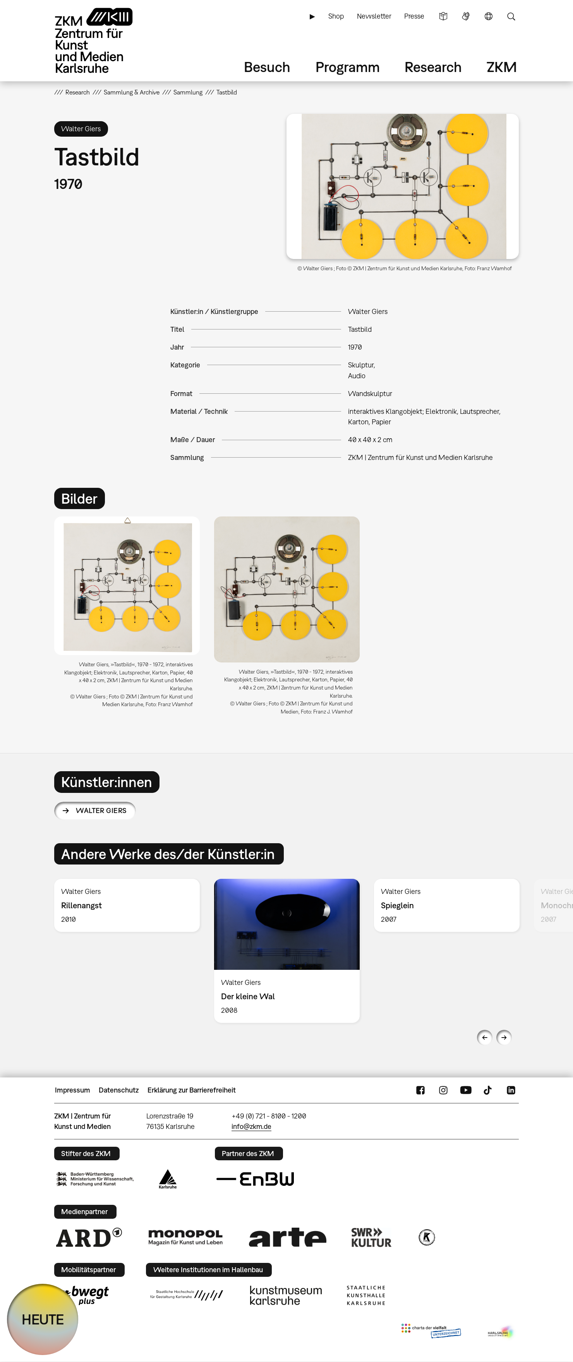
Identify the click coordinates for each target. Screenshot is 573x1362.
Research (433, 66)
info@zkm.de (251, 1126)
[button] (402, 186)
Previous (484, 1037)
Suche (511, 16)
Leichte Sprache (443, 16)
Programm (348, 66)
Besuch (267, 66)
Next (504, 1037)
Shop (336, 16)
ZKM (502, 66)
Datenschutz (119, 1090)
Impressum (72, 1090)
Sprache (488, 16)
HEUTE (43, 1319)
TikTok (488, 1090)
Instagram (443, 1090)
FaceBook (420, 1090)
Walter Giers (101, 810)
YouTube (465, 1090)
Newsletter (374, 16)
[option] (127, 615)
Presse (414, 16)
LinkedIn (511, 1090)
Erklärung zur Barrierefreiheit (192, 1090)
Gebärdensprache (465, 16)
